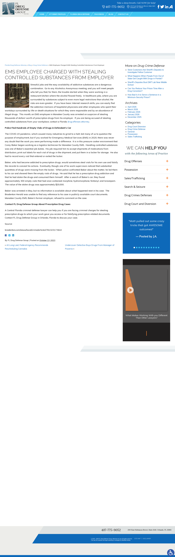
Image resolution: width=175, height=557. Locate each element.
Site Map (137, 540)
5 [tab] (144, 249)
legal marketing (109, 542)
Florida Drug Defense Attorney (16, 65)
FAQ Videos (104, 14)
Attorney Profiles (58, 14)
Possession (133, 134)
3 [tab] (139, 249)
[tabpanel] (146, 233)
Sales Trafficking (135, 137)
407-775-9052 (116, 6)
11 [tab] (158, 249)
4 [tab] (141, 249)
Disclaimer (147, 540)
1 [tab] (134, 249)
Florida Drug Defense (83, 14)
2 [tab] (136, 249)
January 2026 (133, 114)
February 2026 (134, 112)
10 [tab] (156, 249)
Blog (115, 14)
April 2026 (132, 107)
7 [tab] (149, 249)
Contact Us (129, 14)
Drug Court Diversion (137, 127)
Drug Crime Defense (40, 65)
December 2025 (134, 117)
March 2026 (133, 109)
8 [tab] (151, 249)
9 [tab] (153, 249)
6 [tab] (146, 249)
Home (42, 14)
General (131, 132)
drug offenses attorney (79, 121)
